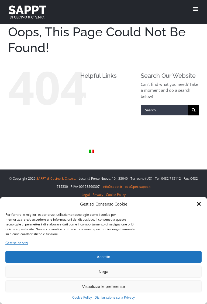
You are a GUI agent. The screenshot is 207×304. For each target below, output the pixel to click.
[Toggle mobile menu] (196, 9)
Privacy (97, 194)
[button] (199, 204)
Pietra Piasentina (104, 115)
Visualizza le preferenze (103, 286)
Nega (103, 271)
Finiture (96, 106)
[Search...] (164, 110)
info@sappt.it (112, 186)
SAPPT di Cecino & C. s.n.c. (56, 178)
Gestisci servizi (16, 243)
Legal (86, 194)
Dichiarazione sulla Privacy (115, 297)
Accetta (103, 256)
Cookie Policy (82, 297)
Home (94, 88)
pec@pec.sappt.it (137, 186)
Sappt (94, 133)
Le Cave (96, 124)
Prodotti (96, 97)
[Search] (193, 110)
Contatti (96, 142)
